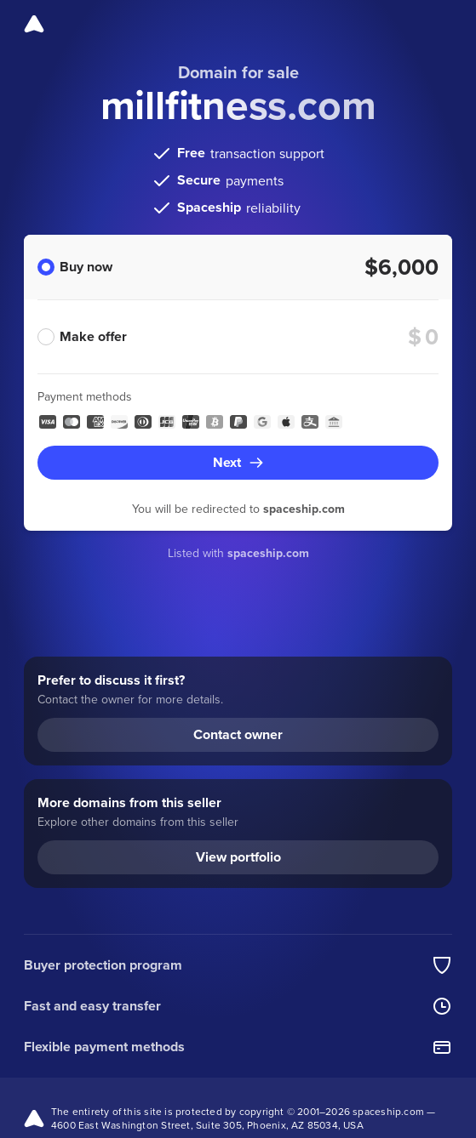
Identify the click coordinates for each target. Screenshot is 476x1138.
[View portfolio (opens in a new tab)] (238, 857)
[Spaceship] (34, 24)
